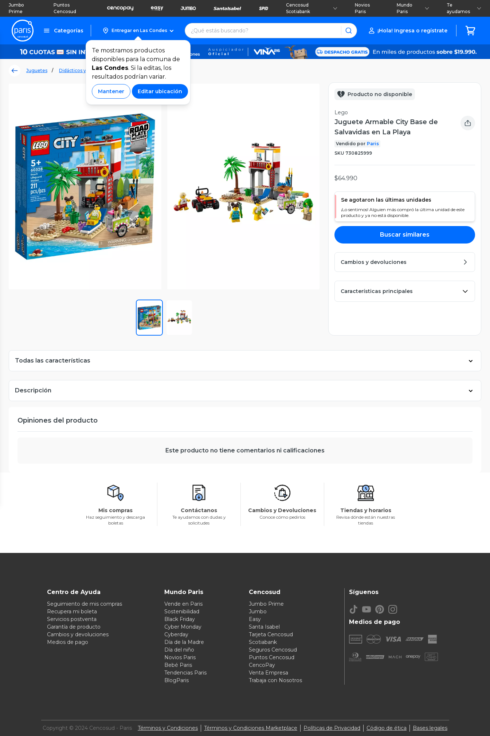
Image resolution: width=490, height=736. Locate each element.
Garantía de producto (74, 627)
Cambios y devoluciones (78, 634)
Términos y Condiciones (168, 728)
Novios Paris (362, 8)
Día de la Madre (184, 642)
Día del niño (179, 649)
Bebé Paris (178, 665)
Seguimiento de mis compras (84, 604)
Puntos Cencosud (65, 8)
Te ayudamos (464, 8)
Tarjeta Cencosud (271, 634)
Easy (255, 619)
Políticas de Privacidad (331, 728)
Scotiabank (263, 642)
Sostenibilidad (181, 611)
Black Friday (179, 619)
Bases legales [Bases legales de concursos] (430, 728)
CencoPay (262, 665)
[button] (138, 30)
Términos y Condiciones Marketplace (250, 728)
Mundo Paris (413, 8)
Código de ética (386, 728)
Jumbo (258, 611)
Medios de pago (67, 642)
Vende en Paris (183, 604)
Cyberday (176, 634)
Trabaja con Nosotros (275, 680)
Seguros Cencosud (273, 649)
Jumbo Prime (16, 8)
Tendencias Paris (185, 672)
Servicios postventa (72, 619)
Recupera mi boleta (72, 611)
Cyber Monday (182, 627)
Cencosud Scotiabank (311, 8)
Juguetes (36, 70)
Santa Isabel (264, 627)
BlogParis (176, 680)
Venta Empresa (268, 672)
